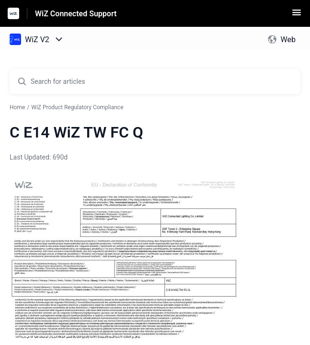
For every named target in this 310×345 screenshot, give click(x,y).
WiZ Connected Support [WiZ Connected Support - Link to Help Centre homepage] (75, 13)
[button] (296, 15)
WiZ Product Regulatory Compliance (77, 107)
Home (17, 107)
